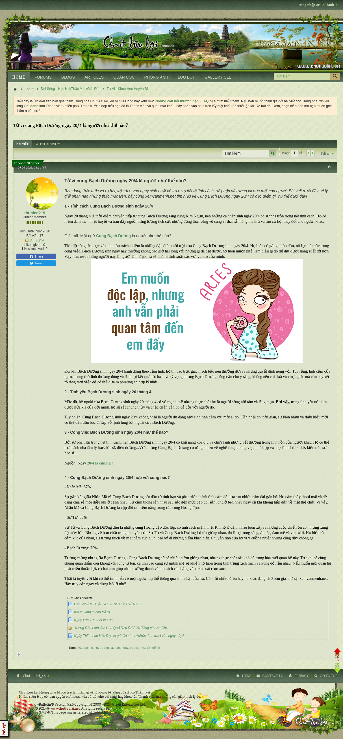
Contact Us (272, 676)
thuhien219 (34, 213)
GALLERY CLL (218, 77)
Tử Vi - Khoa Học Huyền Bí (127, 89)
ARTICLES (94, 77)
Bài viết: (32, 236)
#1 (329, 167)
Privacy (301, 676)
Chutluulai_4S (35, 676)
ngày (124, 647)
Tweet (36, 263)
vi (158, 647)
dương (104, 647)
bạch (86, 647)
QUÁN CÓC (123, 77)
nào (117, 647)
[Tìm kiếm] (302, 76)
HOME (18, 77)
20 (79, 647)
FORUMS (43, 77)
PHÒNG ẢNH (156, 77)
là (111, 647)
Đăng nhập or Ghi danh (318, 5)
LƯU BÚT (186, 77)
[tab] (22, 144)
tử (148, 647)
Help (246, 676)
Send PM (37, 241)
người (134, 647)
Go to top (328, 676)
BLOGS (68, 77)
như (142, 647)
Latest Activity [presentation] (47, 144)
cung (94, 647)
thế (153, 647)
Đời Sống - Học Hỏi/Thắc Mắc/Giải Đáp (70, 89)
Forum (29, 89)
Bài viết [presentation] (22, 144)
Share (36, 256)
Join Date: (27, 231)
